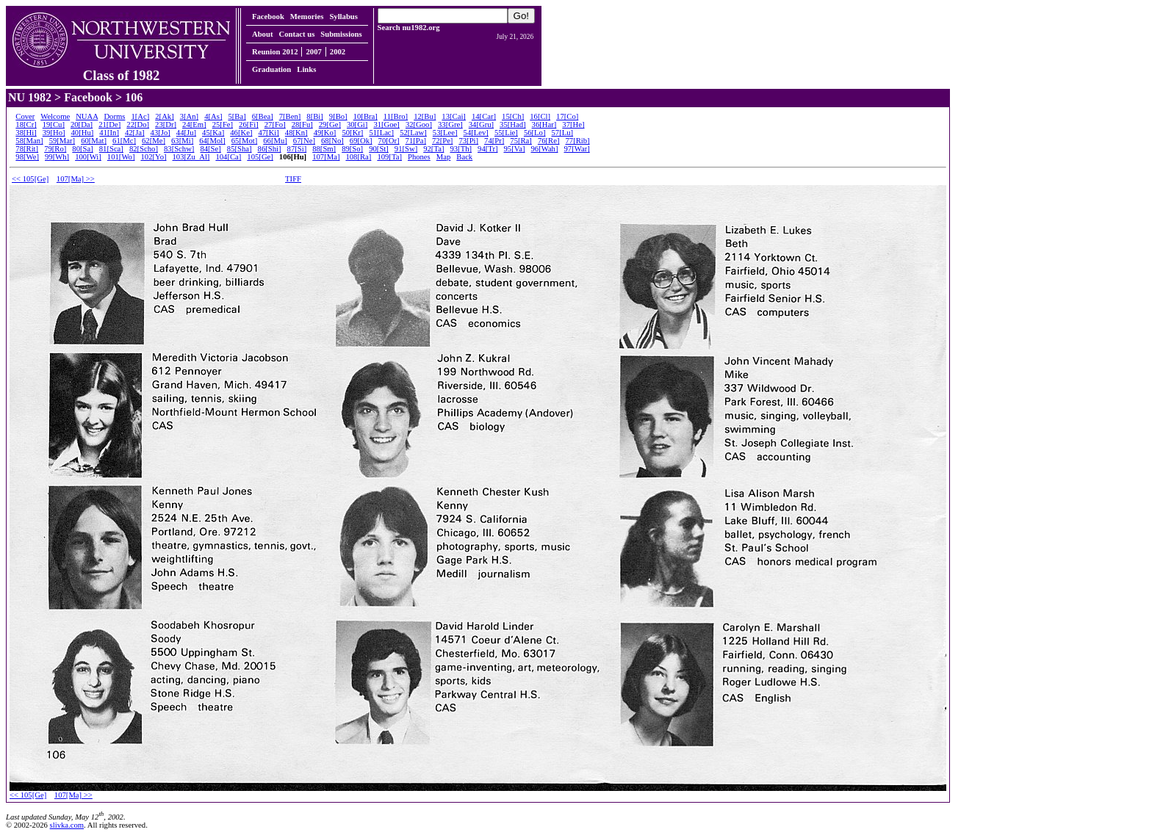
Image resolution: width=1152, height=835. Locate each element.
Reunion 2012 (275, 52)
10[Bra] (365, 116)
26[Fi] (249, 124)
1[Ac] (140, 116)
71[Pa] (416, 141)
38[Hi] (25, 133)
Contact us (296, 34)
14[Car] (484, 116)
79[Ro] (55, 149)
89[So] (352, 149)
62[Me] (153, 141)
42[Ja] (135, 133)
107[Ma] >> (76, 179)
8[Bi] (314, 116)
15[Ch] (513, 116)
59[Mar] (62, 141)
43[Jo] (160, 133)
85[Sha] (239, 149)
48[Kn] (296, 133)
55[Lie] (506, 133)
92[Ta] (433, 149)
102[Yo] (153, 157)
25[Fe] (222, 124)
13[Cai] (454, 116)
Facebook (268, 16)
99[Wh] (57, 157)
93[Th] (461, 149)
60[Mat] (94, 141)
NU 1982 (29, 97)
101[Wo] (121, 157)
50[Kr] (352, 133)
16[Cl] (540, 116)
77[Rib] (577, 141)
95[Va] (514, 149)
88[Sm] (324, 149)
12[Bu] (425, 116)
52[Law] (413, 133)
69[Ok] (361, 141)
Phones (419, 157)
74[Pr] (494, 141)
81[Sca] (111, 149)
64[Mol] (212, 141)
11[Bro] (396, 116)
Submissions (340, 34)
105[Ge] (260, 157)
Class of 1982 (121, 69)
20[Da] (82, 124)
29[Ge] (330, 124)
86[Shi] (269, 149)
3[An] (189, 116)
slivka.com (67, 825)
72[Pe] (442, 141)
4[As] (213, 116)
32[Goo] (419, 124)
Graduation (271, 69)
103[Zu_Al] (191, 157)
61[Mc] (124, 141)
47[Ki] (268, 133)
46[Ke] (241, 133)
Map (443, 157)
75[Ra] (521, 141)
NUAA (87, 116)
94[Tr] (487, 149)
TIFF (293, 179)
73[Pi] (468, 141)
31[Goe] (386, 124)
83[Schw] (179, 149)
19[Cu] (54, 124)
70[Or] (389, 141)
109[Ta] (389, 157)
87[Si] (297, 149)
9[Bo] (338, 116)
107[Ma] (325, 157)
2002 (337, 52)
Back (464, 157)
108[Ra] (358, 157)
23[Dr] (165, 124)
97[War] (577, 149)
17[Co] (567, 116)
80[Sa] (82, 149)
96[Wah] (544, 149)
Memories (307, 16)
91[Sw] (406, 149)
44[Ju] (186, 133)
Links (306, 69)
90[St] (379, 149)
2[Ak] (164, 116)
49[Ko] (325, 133)
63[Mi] (182, 141)
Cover (25, 116)
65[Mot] (244, 141)
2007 (313, 52)
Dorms (114, 116)
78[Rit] (26, 149)
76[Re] (549, 141)
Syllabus (343, 16)
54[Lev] (476, 133)
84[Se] (210, 149)
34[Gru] (481, 124)
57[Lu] (562, 133)
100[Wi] (88, 157)
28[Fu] (302, 124)
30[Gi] (357, 124)
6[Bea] (262, 116)
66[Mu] (275, 141)
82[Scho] (143, 149)
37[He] (573, 124)
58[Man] (29, 141)
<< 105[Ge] (30, 179)
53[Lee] (445, 133)
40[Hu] (82, 133)
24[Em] (194, 124)
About (262, 34)
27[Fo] (275, 124)
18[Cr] (25, 124)
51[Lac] (381, 133)
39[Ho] (54, 133)
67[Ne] (304, 141)
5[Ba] (236, 116)
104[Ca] (228, 157)
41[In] (109, 133)
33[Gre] (450, 124)
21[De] (109, 124)
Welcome (55, 116)
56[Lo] (535, 133)
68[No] (332, 141)
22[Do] (137, 124)
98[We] (27, 157)
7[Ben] (290, 116)
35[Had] (513, 124)
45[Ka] (213, 133)
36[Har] (544, 124)
